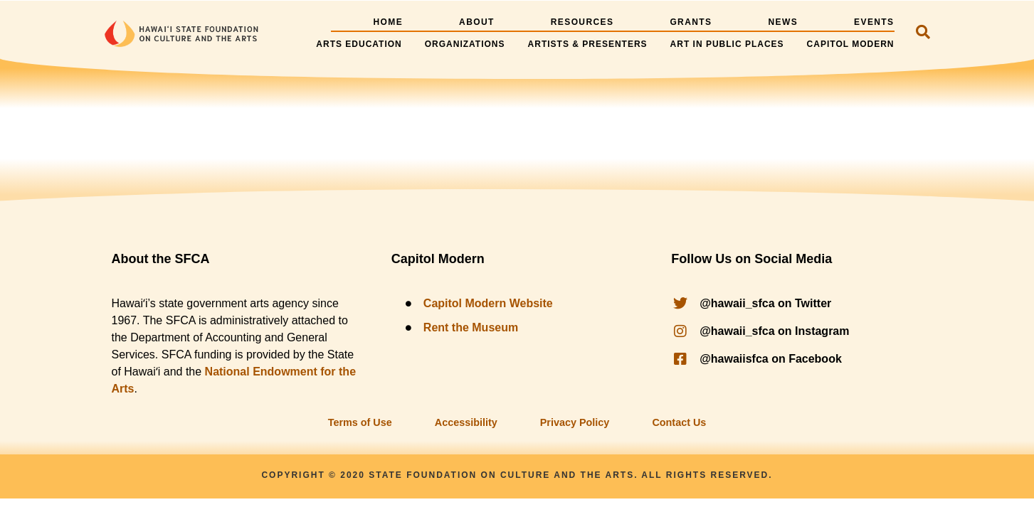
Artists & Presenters (588, 44)
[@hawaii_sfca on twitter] (796, 303)
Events (874, 22)
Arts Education (358, 44)
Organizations (465, 44)
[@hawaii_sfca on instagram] (796, 331)
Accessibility (466, 422)
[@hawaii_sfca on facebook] (796, 359)
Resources (582, 22)
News (783, 22)
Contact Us (679, 422)
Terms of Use (360, 422)
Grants (691, 22)
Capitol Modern (851, 44)
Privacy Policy (575, 422)
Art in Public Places (727, 44)
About (477, 22)
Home (388, 22)
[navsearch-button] (923, 33)
